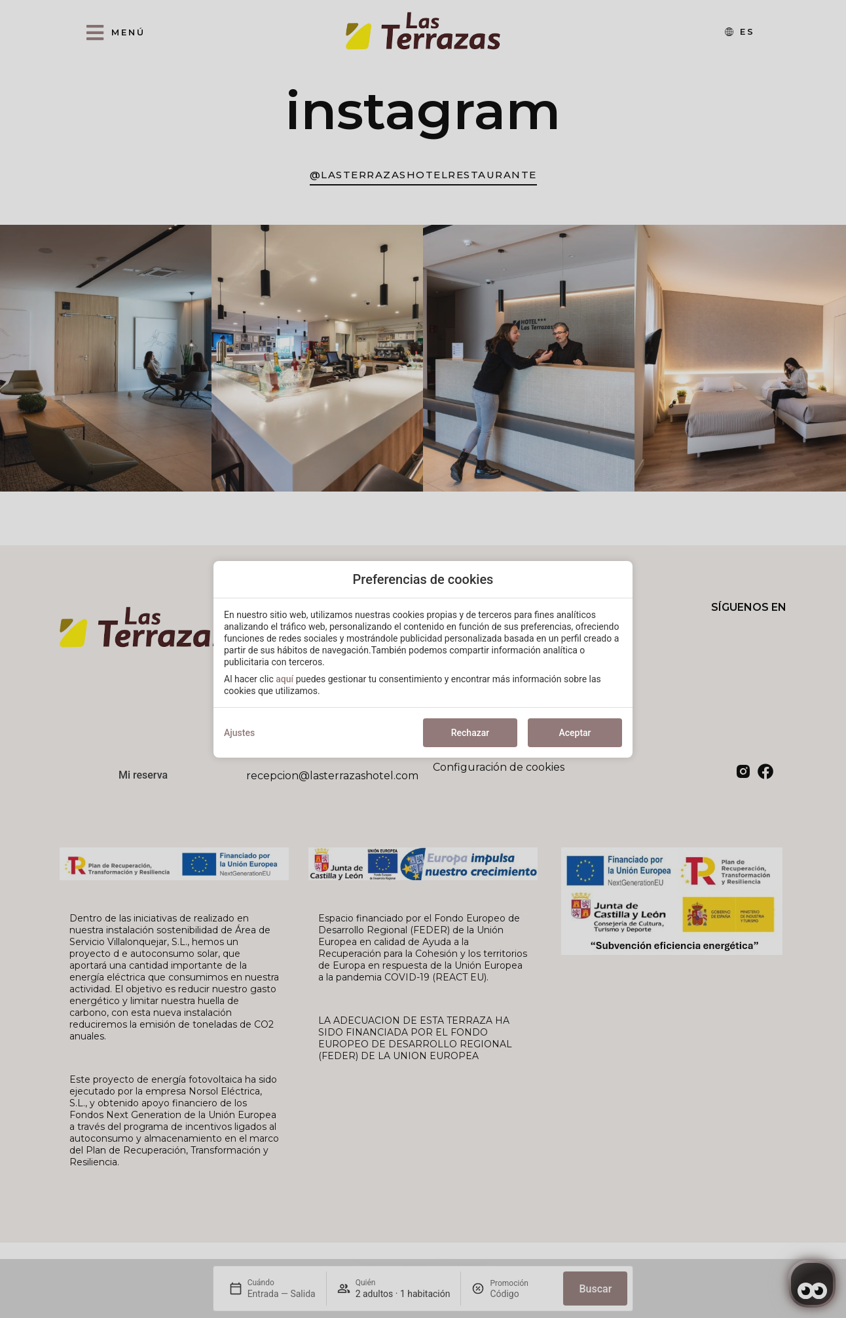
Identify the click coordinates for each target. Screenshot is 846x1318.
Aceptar (575, 732)
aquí (284, 679)
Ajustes (239, 732)
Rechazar (470, 732)
